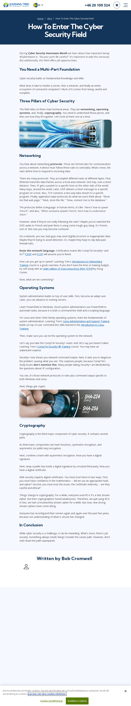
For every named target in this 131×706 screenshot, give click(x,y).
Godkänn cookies (77, 702)
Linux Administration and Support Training (86, 321)
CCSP (40, 254)
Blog (49, 18)
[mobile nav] (125, 5)
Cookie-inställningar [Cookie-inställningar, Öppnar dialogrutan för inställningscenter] (51, 702)
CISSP (28, 254)
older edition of (68, 268)
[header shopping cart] (116, 5)
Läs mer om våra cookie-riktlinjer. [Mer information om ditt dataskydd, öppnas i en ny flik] (47, 695)
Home (40, 18)
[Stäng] (125, 692)
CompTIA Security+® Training (53, 346)
